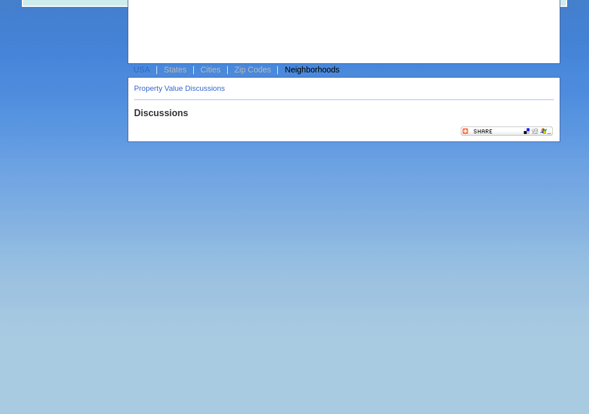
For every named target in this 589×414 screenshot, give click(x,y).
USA (141, 69)
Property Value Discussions (179, 88)
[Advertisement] (341, 32)
